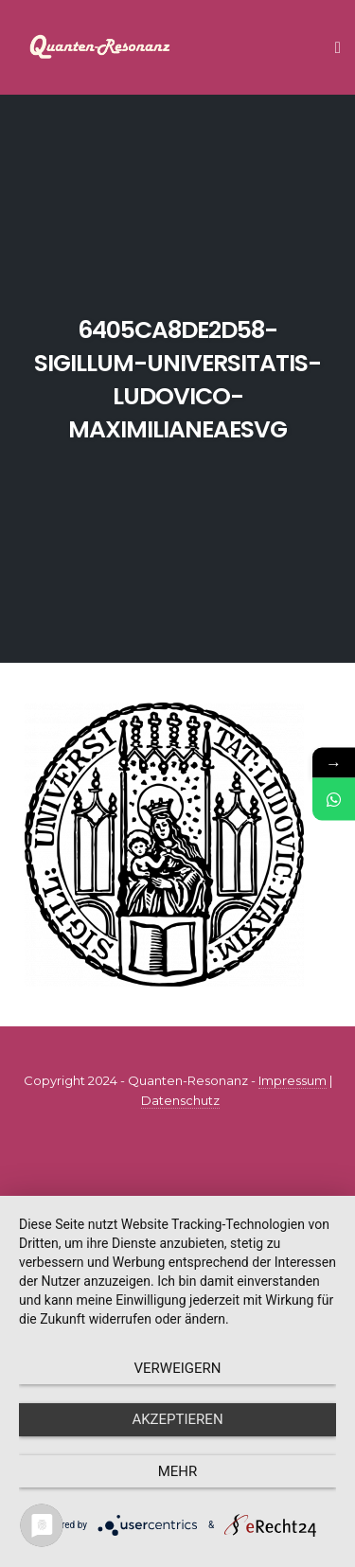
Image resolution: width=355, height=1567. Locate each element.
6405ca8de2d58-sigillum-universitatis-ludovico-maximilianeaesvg (177, 379)
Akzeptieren (177, 1419)
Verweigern (178, 1368)
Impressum (292, 1080)
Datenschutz (180, 1100)
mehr (178, 1471)
